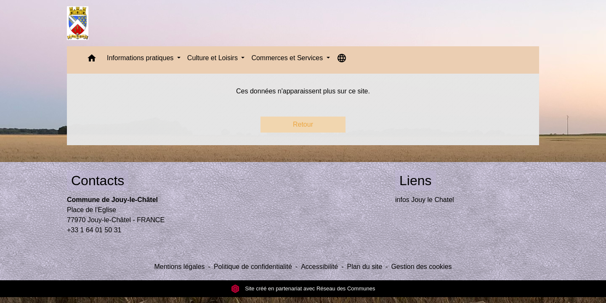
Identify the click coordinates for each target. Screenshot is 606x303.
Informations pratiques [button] (141, 57)
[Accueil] (77, 23)
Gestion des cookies (421, 266)
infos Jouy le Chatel (424, 199)
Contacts (97, 180)
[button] (92, 60)
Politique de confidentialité (253, 266)
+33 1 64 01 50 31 (94, 230)
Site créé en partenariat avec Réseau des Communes (303, 288)
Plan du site (364, 266)
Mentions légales (179, 266)
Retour (303, 124)
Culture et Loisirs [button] (213, 57)
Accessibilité (319, 266)
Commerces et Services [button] (287, 57)
